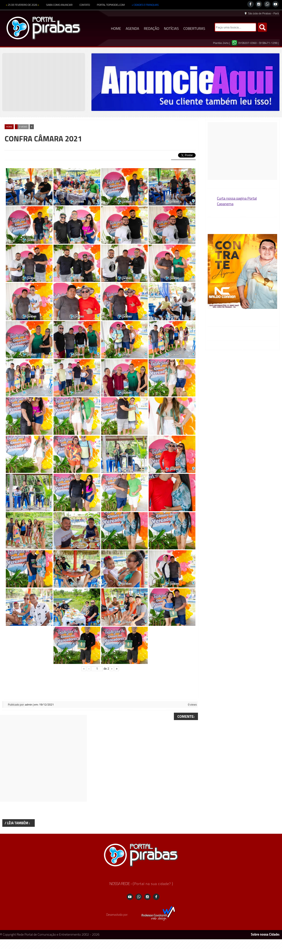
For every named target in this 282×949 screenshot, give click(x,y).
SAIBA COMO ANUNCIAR (59, 5)
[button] (242, 271)
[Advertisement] (43, 758)
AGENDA (132, 28)
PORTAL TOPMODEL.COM (111, 5)
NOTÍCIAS (171, 28)
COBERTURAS (194, 28)
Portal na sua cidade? (153, 883)
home (9, 126)
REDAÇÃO (151, 28)
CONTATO (84, 5)
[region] (185, 82)
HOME (116, 28)
